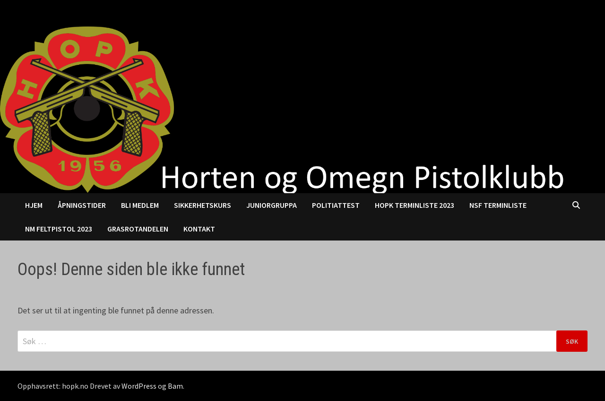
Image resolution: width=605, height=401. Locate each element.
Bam (175, 386)
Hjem (34, 205)
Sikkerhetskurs (202, 205)
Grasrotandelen (137, 228)
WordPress (138, 386)
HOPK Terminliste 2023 (414, 205)
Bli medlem (140, 205)
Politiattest (336, 205)
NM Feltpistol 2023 (58, 228)
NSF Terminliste (498, 205)
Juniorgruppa (271, 205)
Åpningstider (82, 205)
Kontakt (199, 228)
